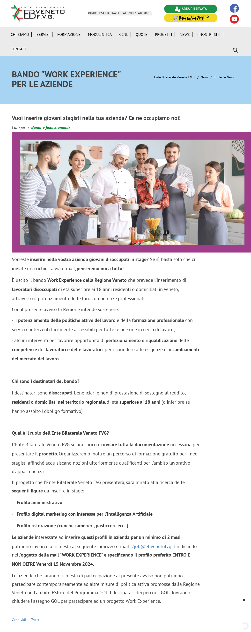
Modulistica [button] (100, 34)
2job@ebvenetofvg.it (153, 546)
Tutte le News (224, 77)
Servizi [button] (43, 34)
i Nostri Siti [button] (209, 34)
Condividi (19, 619)
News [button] (185, 34)
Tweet (35, 619)
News (204, 77)
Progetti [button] (163, 34)
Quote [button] (142, 34)
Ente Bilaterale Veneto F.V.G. (174, 77)
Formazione (69, 34)
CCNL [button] (123, 34)
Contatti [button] (19, 48)
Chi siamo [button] (20, 34)
